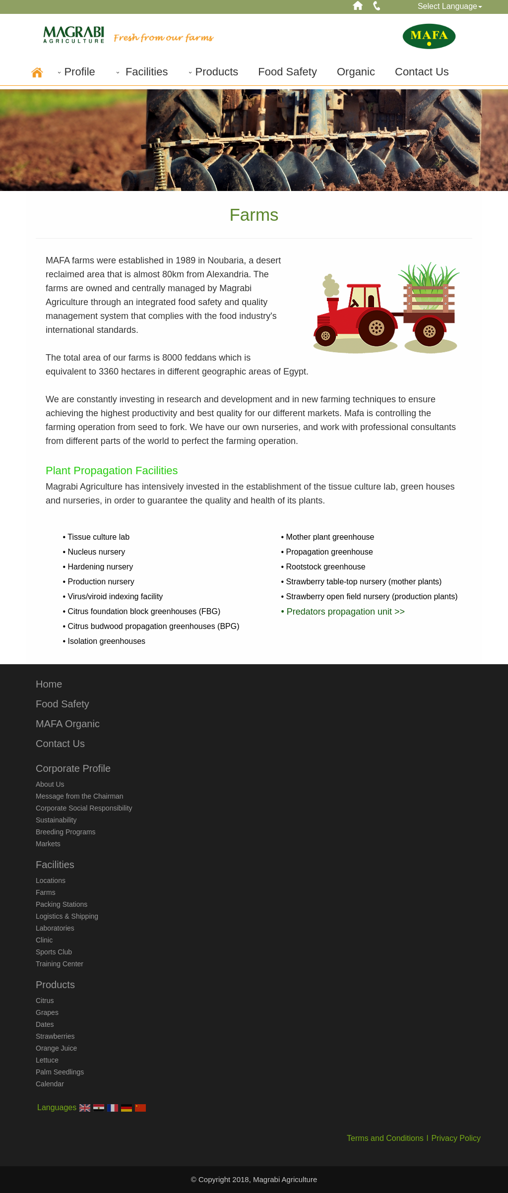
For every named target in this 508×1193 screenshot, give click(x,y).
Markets (48, 844)
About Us (50, 784)
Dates (45, 1024)
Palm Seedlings (60, 1072)
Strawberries (55, 1036)
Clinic (44, 940)
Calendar (50, 1084)
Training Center (59, 964)
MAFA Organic (68, 723)
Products (213, 71)
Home (49, 684)
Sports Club (54, 952)
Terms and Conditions (385, 1138)
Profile (76, 71)
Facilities (141, 71)
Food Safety (287, 71)
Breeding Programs (66, 832)
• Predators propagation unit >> (343, 612)
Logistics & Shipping (67, 916)
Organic (356, 71)
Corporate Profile (73, 768)
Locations (50, 880)
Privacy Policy (456, 1138)
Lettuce (47, 1060)
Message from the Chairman (80, 796)
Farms (46, 892)
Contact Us (422, 71)
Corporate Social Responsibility (84, 808)
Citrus (45, 1001)
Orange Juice (56, 1048)
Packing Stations (61, 904)
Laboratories (55, 928)
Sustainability (56, 820)
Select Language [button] (450, 6)
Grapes (47, 1012)
